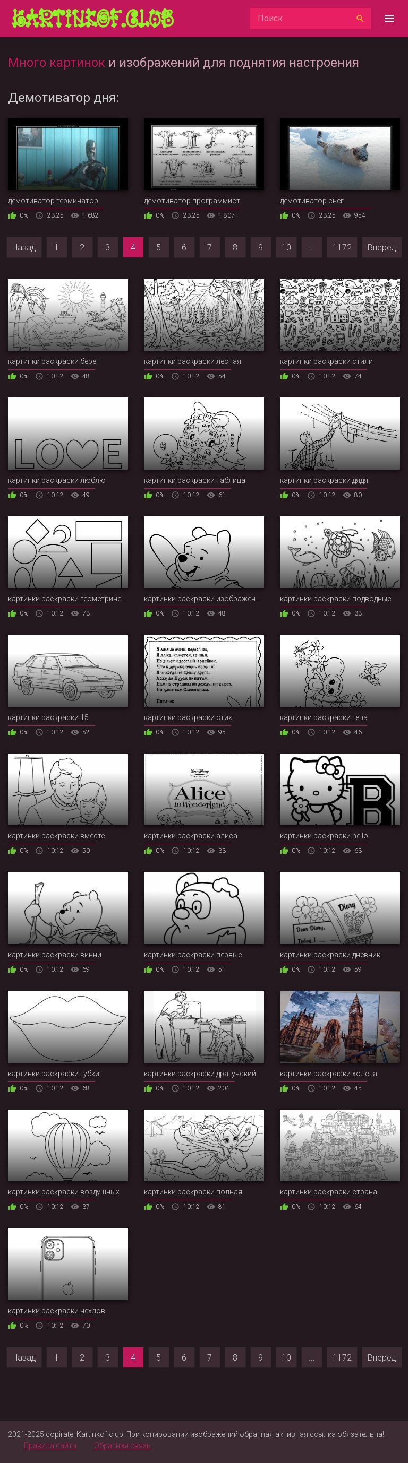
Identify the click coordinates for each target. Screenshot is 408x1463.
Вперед (382, 248)
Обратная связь (122, 1445)
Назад (24, 248)
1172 (342, 248)
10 (286, 248)
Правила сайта (50, 1445)
